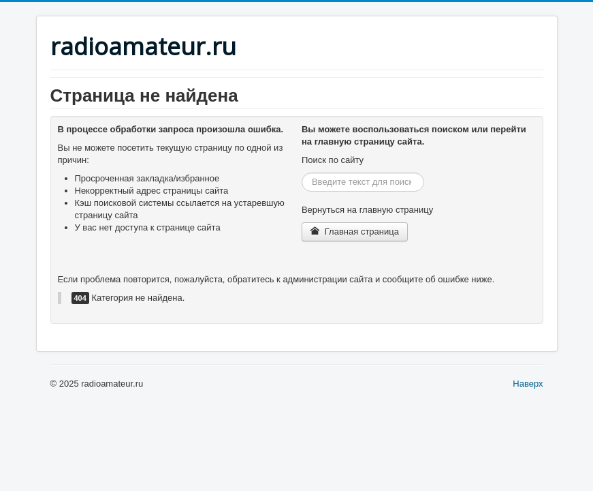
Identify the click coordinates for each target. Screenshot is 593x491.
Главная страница (354, 231)
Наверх (528, 383)
